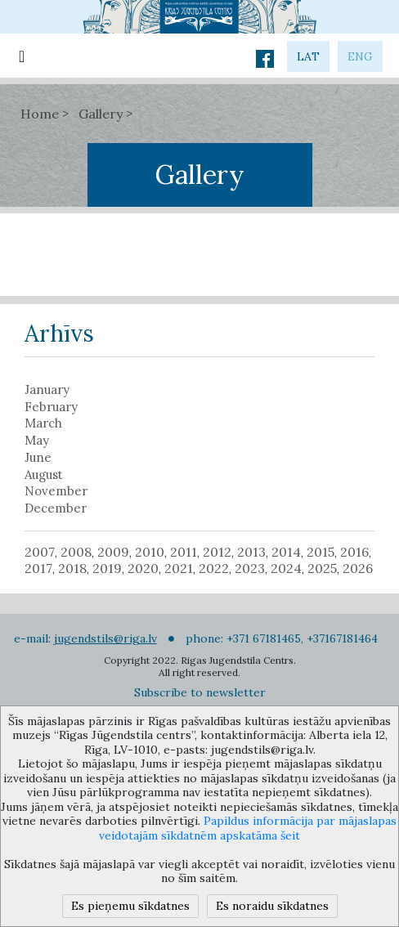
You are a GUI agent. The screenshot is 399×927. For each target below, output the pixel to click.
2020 (143, 568)
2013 (251, 552)
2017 (38, 568)
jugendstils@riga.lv (105, 638)
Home (39, 113)
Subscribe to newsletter (200, 692)
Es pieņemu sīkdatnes (130, 905)
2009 (113, 552)
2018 (72, 568)
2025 (322, 568)
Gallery (100, 113)
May (37, 440)
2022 (214, 568)
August (44, 475)
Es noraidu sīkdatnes (272, 905)
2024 (286, 568)
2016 (354, 552)
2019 (107, 568)
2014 (286, 552)
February (51, 407)
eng (360, 56)
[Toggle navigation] (21, 55)
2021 (178, 568)
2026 (358, 568)
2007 (40, 552)
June (38, 457)
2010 (149, 552)
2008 (76, 552)
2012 (217, 552)
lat (308, 56)
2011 (183, 552)
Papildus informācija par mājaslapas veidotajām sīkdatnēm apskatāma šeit (248, 828)
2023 (250, 568)
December (56, 508)
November (56, 491)
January (47, 390)
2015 (320, 552)
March (43, 423)
